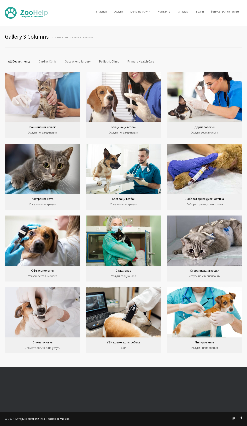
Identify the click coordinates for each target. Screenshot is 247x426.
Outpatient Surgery (78, 61)
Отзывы (183, 11)
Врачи (200, 11)
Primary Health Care (140, 61)
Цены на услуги (140, 11)
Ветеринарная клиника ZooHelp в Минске (42, 419)
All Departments (19, 61)
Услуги (118, 11)
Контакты (164, 11)
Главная (101, 11)
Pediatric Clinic (109, 61)
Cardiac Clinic (47, 61)
